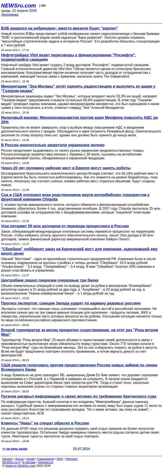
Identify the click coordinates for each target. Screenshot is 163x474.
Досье (19, 459)
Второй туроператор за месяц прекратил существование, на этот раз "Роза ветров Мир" (79, 332)
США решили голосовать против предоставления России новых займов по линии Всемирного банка (79, 367)
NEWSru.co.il (11, 462)
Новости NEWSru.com (20, 465)
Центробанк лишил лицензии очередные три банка (49, 280)
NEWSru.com (18, 5)
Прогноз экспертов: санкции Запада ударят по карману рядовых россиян (71, 303)
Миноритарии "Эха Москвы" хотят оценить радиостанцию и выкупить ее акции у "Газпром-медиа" (78, 88)
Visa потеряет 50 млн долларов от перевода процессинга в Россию (65, 226)
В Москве (28, 462)
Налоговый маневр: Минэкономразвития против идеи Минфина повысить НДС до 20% (79, 119)
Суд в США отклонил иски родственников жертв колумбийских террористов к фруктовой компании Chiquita (75, 197)
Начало (7, 459)
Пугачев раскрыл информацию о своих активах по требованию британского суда (78, 396)
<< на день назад (14, 448)
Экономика (9, 14)
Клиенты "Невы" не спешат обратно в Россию (45, 423)
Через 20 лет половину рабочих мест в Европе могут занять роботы (66, 168)
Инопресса (45, 462)
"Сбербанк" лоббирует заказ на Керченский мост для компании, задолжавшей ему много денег (79, 251)
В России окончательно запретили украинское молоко (53, 145)
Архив (30, 459)
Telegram (72, 459)
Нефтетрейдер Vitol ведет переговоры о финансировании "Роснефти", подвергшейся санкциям (68, 57)
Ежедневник (45, 459)
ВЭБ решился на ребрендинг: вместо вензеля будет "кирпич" (59, 28)
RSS (60, 459)
